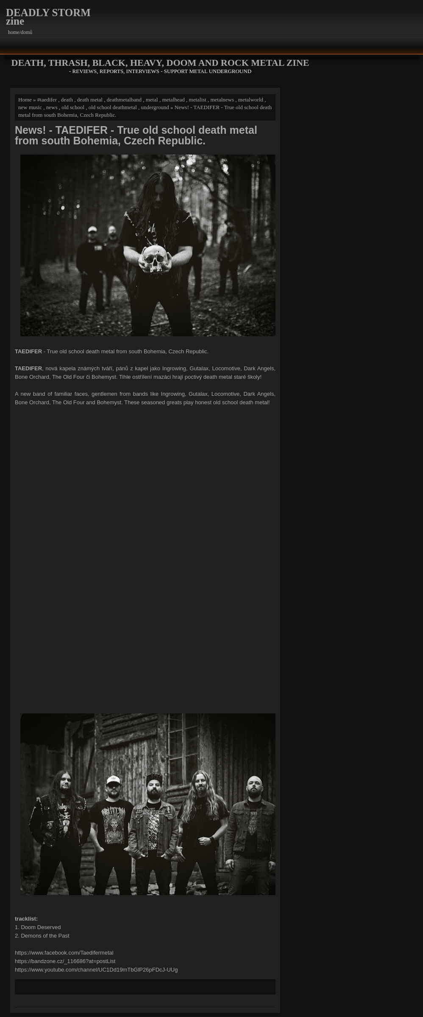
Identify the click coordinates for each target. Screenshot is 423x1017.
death (67, 99)
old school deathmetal (113, 107)
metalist (197, 99)
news (52, 107)
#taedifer (47, 99)
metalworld (250, 99)
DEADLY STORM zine (48, 17)
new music (30, 107)
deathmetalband (124, 99)
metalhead (173, 99)
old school (72, 107)
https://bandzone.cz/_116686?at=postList (65, 961)
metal (152, 99)
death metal (90, 99)
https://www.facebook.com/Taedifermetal (64, 952)
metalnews (222, 99)
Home (25, 99)
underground (155, 107)
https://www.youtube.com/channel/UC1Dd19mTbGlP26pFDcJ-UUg (96, 969)
